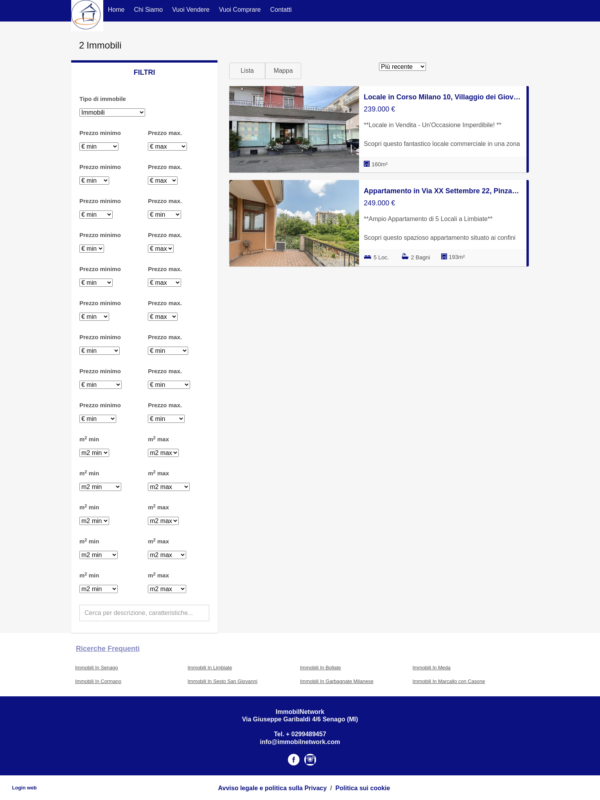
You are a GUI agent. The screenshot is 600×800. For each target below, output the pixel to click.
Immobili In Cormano (98, 681)
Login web (24, 788)
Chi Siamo (148, 9)
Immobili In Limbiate (210, 668)
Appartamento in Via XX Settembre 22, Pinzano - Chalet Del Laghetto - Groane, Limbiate (443, 191)
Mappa (283, 70)
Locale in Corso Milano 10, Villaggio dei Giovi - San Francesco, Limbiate (443, 97)
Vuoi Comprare (240, 9)
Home (116, 9)
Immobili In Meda (432, 668)
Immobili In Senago (96, 668)
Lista (247, 70)
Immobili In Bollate (320, 668)
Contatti (281, 9)
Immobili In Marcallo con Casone (449, 681)
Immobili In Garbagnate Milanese (337, 681)
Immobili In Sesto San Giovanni (223, 681)
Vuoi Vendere (190, 9)
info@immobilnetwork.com (300, 742)
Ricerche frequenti (108, 649)
